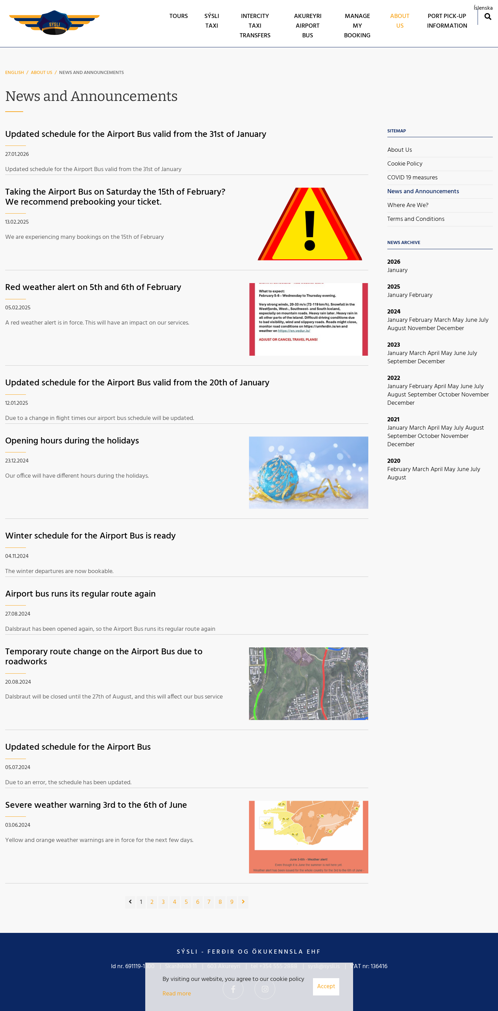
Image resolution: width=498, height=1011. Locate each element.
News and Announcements (91, 73)
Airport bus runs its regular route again (80, 594)
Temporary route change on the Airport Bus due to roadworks (104, 657)
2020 (393, 461)
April (434, 353)
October (449, 395)
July (484, 320)
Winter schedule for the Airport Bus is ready (90, 536)
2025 (393, 287)
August (397, 329)
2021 (393, 420)
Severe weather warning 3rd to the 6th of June (96, 805)
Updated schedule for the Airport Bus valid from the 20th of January (137, 383)
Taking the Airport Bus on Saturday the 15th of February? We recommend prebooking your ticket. (115, 197)
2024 (393, 312)
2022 (393, 378)
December (450, 329)
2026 (393, 262)
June (472, 320)
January (397, 270)
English (14, 73)
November (422, 329)
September (402, 362)
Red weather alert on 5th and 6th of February (93, 288)
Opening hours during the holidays (72, 441)
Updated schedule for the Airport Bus (78, 747)
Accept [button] (326, 986)
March (443, 320)
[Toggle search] (488, 16)
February (421, 295)
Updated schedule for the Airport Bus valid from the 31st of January (135, 135)
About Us (41, 73)
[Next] (243, 902)
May (458, 320)
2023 (393, 345)
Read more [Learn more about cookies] (177, 994)
